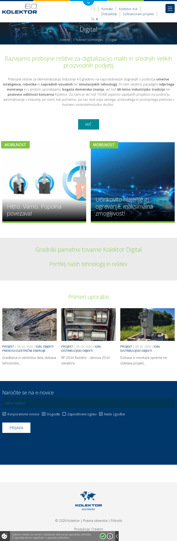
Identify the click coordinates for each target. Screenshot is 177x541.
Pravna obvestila (95, 520)
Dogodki (53, 414)
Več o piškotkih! (110, 536)
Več (88, 124)
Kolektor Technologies (89, 40)
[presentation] (37, 444)
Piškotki (116, 520)
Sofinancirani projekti (138, 14)
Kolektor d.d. (128, 9)
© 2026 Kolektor (67, 520)
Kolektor (65, 40)
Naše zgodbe (114, 414)
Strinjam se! (103, 536)
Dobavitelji (109, 14)
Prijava (16, 427)
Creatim (97, 529)
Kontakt (107, 9)
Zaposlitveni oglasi (82, 414)
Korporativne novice (23, 414)
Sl (94, 19)
